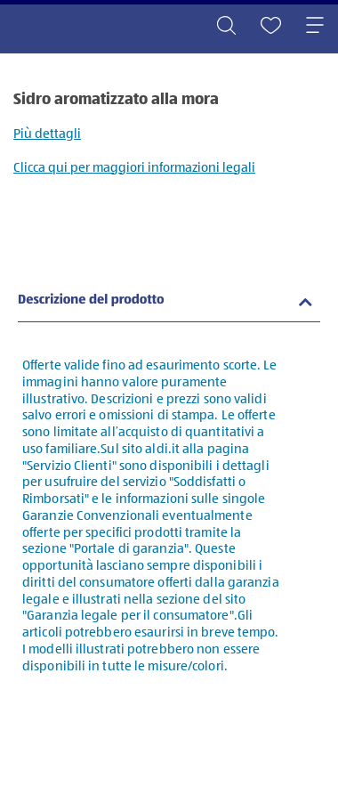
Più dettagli (47, 134)
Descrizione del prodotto (91, 300)
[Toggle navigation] (315, 26)
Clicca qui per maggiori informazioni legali (134, 167)
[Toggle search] (226, 26)
